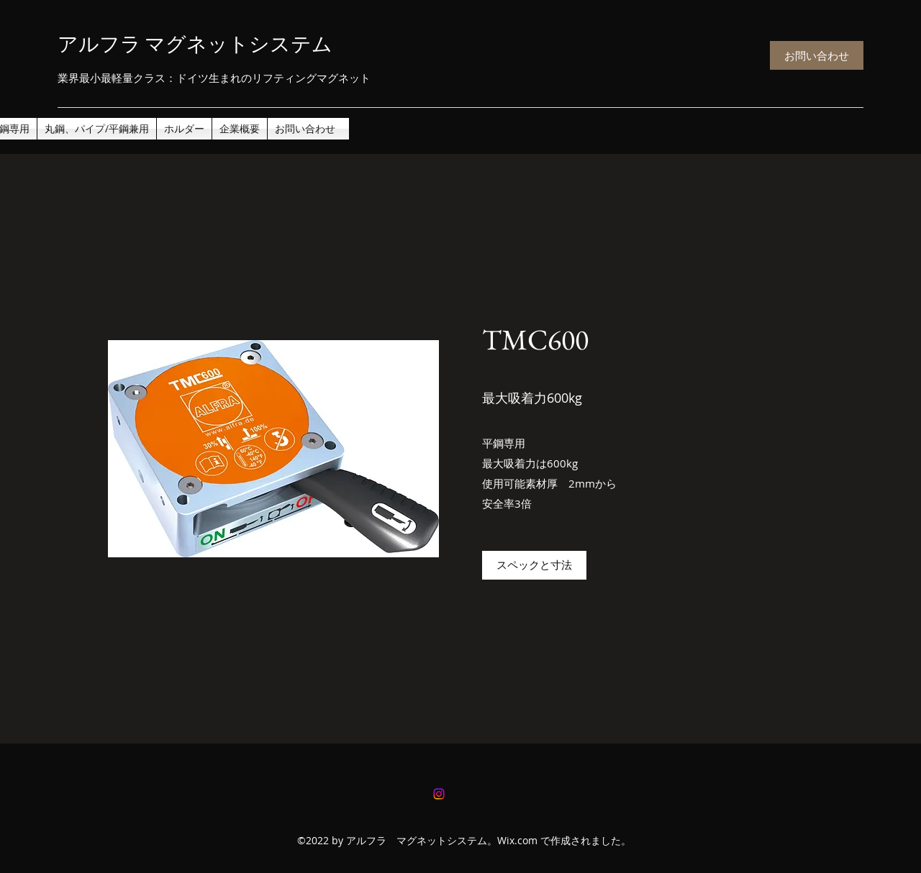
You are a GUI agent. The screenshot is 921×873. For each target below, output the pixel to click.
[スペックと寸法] (534, 565)
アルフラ (109, 44)
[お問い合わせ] (816, 55)
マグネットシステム (238, 44)
